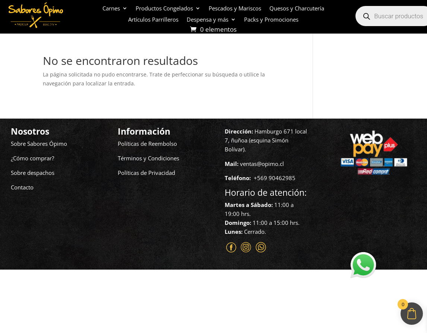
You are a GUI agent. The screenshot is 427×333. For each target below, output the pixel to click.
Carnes (111, 9)
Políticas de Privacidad (146, 172)
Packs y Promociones (271, 20)
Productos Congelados (164, 9)
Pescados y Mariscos (235, 9)
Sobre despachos (32, 172)
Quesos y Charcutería (296, 9)
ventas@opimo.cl (262, 163)
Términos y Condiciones (148, 158)
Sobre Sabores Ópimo (39, 143)
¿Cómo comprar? (32, 158)
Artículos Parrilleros (153, 20)
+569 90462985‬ (274, 178)
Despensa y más (207, 20)
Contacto (22, 187)
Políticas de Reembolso (147, 143)
